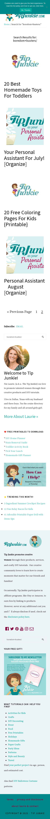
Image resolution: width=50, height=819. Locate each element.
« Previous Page (19, 312)
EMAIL (19, 326)
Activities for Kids (17, 713)
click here (39, 6)
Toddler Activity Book (17, 446)
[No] (46, 7)
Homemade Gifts (16, 740)
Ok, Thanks (25, 10)
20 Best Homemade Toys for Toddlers (23, 89)
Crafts (11, 717)
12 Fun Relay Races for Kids (18, 508)
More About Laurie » (21, 416)
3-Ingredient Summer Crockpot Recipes (24, 503)
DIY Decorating (15, 721)
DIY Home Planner (15, 438)
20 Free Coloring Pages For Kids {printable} (22, 218)
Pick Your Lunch (14, 451)
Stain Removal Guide (16, 442)
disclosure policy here (18, 616)
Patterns (12, 752)
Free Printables (15, 732)
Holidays (12, 736)
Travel (11, 760)
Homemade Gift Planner (18, 455)
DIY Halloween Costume (25, 780)
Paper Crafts (14, 744)
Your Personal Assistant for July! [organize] (24, 157)
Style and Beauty (16, 756)
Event (11, 724)
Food (10, 728)
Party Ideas (13, 748)
